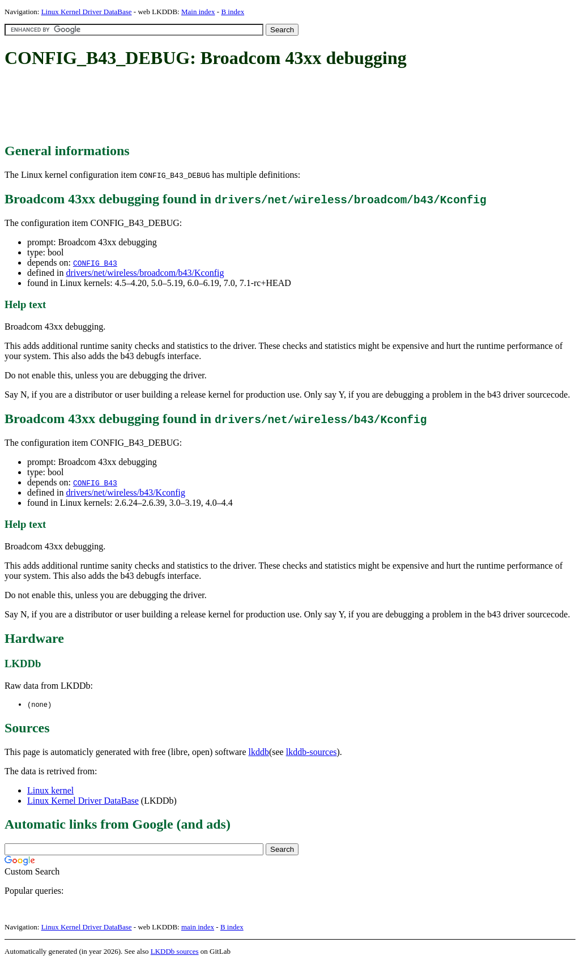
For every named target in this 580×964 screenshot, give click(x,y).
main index (197, 927)
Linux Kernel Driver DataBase (86, 11)
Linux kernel (50, 791)
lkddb (259, 752)
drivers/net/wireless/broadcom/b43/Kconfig (145, 273)
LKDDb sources (175, 952)
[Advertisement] (211, 106)
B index (232, 11)
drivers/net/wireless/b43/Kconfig (125, 492)
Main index (198, 11)
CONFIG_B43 (95, 263)
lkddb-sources (311, 752)
